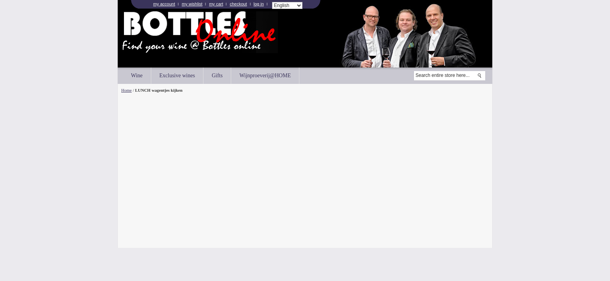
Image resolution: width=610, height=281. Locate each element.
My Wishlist (192, 4)
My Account (164, 4)
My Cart (216, 4)
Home (126, 90)
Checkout (238, 4)
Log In (259, 4)
